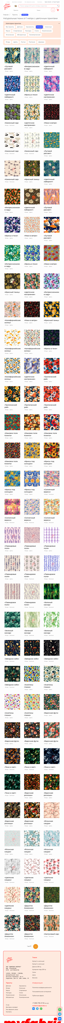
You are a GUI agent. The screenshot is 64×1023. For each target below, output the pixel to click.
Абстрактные (21, 35)
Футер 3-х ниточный (38, 964)
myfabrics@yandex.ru (39, 1005)
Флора (39, 27)
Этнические (10, 35)
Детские (20, 27)
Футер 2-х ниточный (38, 961)
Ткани (34, 957)
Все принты (10, 27)
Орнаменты (30, 27)
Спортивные (17, 31)
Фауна (8, 31)
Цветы (15, 42)
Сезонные (48, 27)
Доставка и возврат (17, 2)
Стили (37, 31)
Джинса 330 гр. (36, 966)
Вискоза (34, 978)
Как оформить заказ (30, 2)
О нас (8, 2)
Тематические (47, 31)
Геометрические (34, 35)
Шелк (34, 975)
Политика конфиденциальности (42, 987)
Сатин (34, 972)
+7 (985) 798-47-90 (40, 1003)
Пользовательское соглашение (41, 991)
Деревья (41, 42)
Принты (9, 983)
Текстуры (28, 31)
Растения (32, 42)
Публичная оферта (38, 995)
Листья (23, 42)
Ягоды (8, 42)
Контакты (39, 2)
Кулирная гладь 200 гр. (39, 969)
